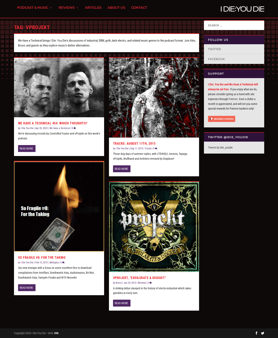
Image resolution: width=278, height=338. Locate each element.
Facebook (216, 59)
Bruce (119, 282)
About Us (116, 10)
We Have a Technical (60, 128)
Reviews (67, 10)
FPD (56, 333)
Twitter (214, 49)
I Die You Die (27, 128)
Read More (26, 148)
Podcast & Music (32, 10)
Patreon (233, 99)
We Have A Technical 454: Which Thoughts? (52, 123)
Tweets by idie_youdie (220, 147)
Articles (93, 10)
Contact (139, 10)
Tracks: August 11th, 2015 (134, 143)
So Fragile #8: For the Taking (42, 257)
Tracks (148, 148)
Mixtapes (54, 262)
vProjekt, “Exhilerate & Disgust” (139, 278)
